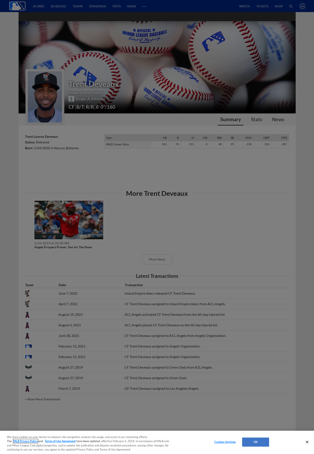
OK (256, 442)
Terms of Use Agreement (60, 441)
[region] (157, 442)
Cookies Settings (225, 442)
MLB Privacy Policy (25, 441)
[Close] (307, 442)
